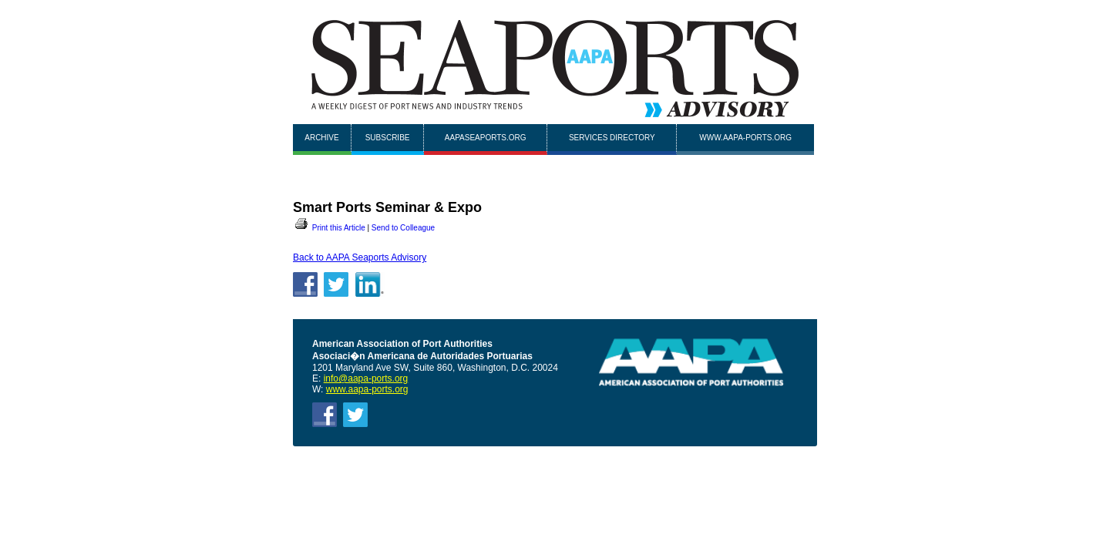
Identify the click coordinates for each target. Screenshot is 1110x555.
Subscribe (387, 137)
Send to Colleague (403, 228)
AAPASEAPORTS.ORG (485, 137)
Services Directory (612, 137)
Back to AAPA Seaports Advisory (359, 257)
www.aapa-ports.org (745, 137)
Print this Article (329, 228)
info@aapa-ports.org (366, 378)
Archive (321, 137)
